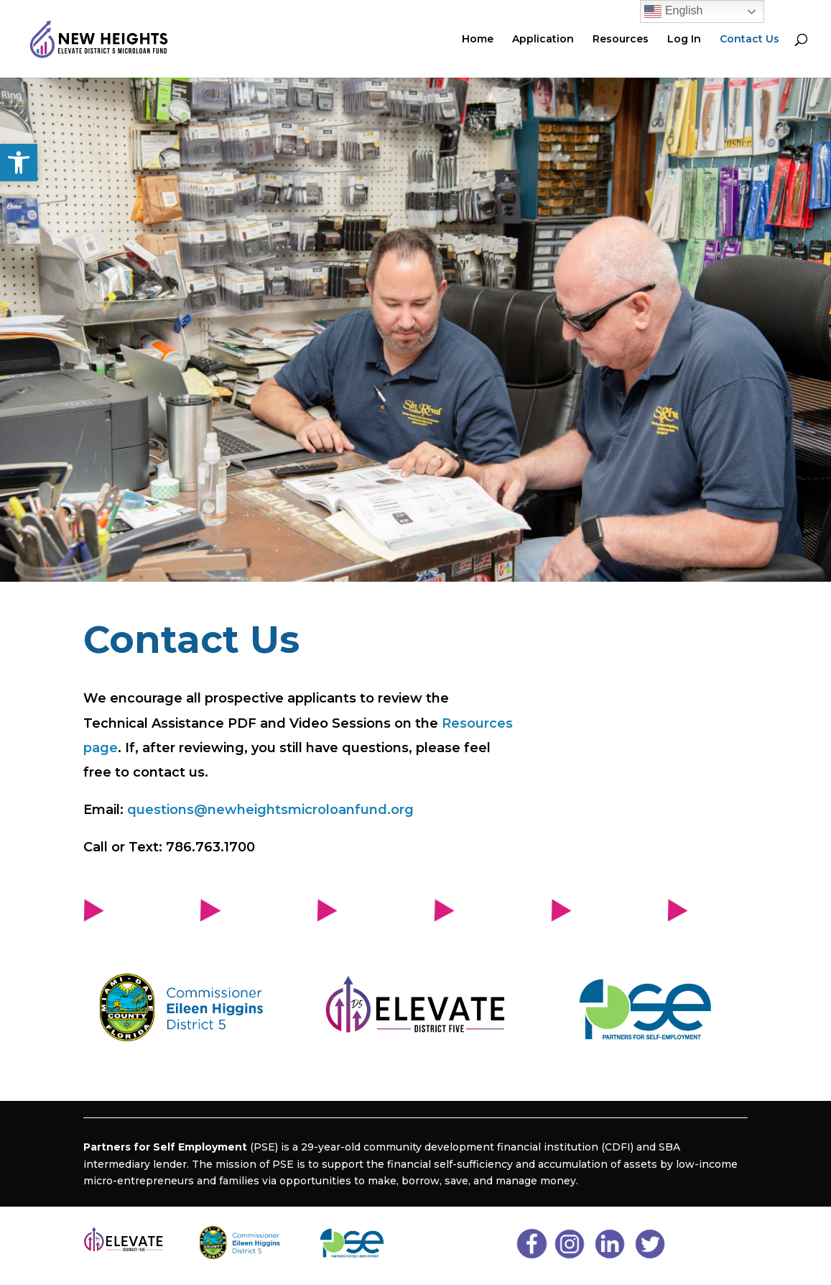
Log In (684, 39)
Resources (621, 39)
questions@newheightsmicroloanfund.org (270, 810)
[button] (18, 162)
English (673, 11)
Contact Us (749, 39)
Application (543, 39)
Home (477, 39)
